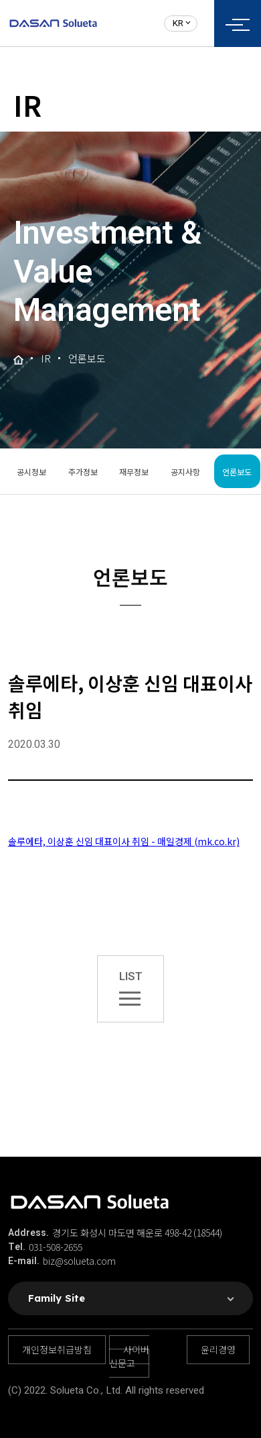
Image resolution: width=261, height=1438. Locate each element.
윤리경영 (218, 1349)
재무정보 (134, 471)
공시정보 (31, 471)
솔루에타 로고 (53, 23)
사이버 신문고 (129, 1356)
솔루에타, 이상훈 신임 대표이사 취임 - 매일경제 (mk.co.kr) (124, 841)
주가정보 (83, 471)
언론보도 (237, 471)
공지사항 (185, 471)
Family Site (56, 1298)
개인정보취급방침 (57, 1349)
